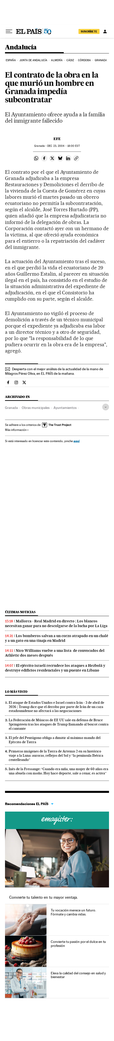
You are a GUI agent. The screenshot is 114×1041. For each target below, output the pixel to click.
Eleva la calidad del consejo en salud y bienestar (78, 975)
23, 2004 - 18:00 (63, 146)
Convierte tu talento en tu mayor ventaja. (43, 897)
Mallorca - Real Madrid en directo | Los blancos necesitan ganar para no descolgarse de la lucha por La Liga (56, 623)
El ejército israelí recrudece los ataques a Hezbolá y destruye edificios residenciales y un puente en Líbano (55, 668)
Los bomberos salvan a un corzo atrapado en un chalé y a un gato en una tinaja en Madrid (56, 638)
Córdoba (84, 60)
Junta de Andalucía (33, 60)
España (11, 60)
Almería (56, 60)
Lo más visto (16, 692)
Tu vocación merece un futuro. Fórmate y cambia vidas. (73, 912)
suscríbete (89, 31)
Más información (17, 430)
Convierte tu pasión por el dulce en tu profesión (78, 944)
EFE (57, 139)
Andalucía (21, 47)
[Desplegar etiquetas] (105, 407)
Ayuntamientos (65, 408)
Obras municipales (36, 408)
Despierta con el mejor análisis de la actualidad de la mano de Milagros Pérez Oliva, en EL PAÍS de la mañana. (54, 371)
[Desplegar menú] (9, 31)
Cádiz (70, 60)
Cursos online (57, 820)
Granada (101, 60)
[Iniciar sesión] (105, 31)
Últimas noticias (20, 612)
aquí (77, 441)
